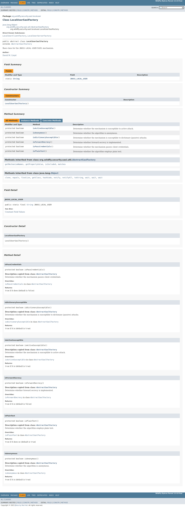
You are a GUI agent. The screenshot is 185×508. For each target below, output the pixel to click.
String (16, 79)
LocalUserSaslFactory (16, 103)
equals (16, 178)
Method (34, 10)
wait (87, 178)
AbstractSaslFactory (21, 44)
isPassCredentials (42, 146)
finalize (25, 178)
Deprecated (42, 3)
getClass (36, 178)
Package (14, 3)
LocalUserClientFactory (14, 36)
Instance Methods (30, 121)
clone (7, 178)
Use (28, 3)
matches (62, 164)
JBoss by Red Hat (21, 505)
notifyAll (67, 178)
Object (54, 173)
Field (19, 10)
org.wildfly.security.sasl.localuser (26, 16)
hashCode (47, 178)
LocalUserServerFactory (39, 36)
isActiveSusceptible (43, 128)
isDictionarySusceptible (45, 137)
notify (57, 178)
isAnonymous (39, 133)
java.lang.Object (10, 25)
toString (78, 178)
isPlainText (39, 151)
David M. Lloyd (9, 55)
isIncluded (50, 164)
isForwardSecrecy (41, 142)
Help (57, 3)
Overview (5, 3)
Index (51, 3)
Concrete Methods (52, 121)
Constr (26, 10)
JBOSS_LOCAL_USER (78, 79)
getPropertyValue (34, 164)
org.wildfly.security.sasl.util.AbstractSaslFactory (27, 27)
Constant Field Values (15, 212)
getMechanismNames (14, 164)
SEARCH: (154, 8)
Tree (34, 3)
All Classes (6, 7)
